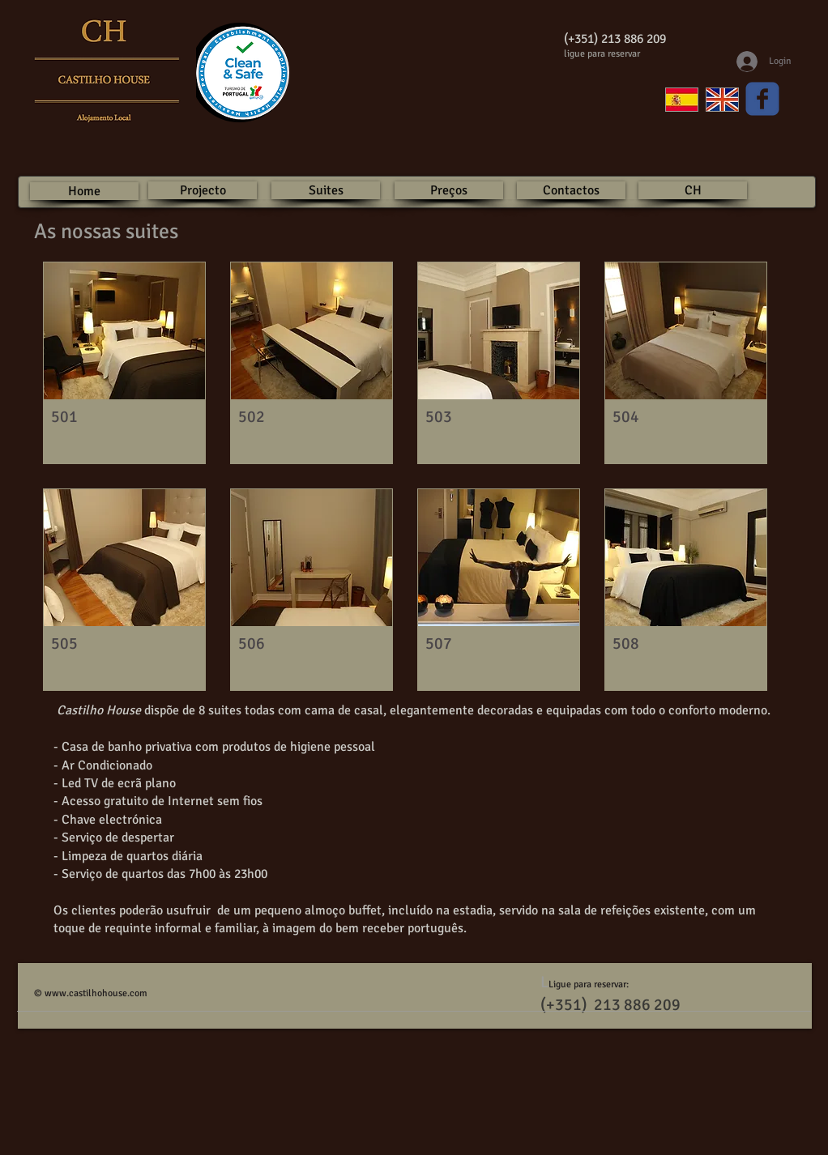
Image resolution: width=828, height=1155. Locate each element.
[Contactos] (571, 190)
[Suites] (325, 190)
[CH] (692, 190)
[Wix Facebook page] (762, 99)
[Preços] (449, 190)
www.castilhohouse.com (96, 993)
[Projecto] (202, 190)
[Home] (84, 191)
